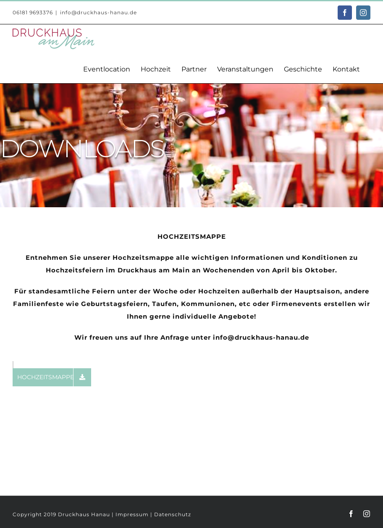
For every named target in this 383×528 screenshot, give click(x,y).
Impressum (132, 514)
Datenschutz (172, 514)
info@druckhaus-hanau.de (98, 12)
